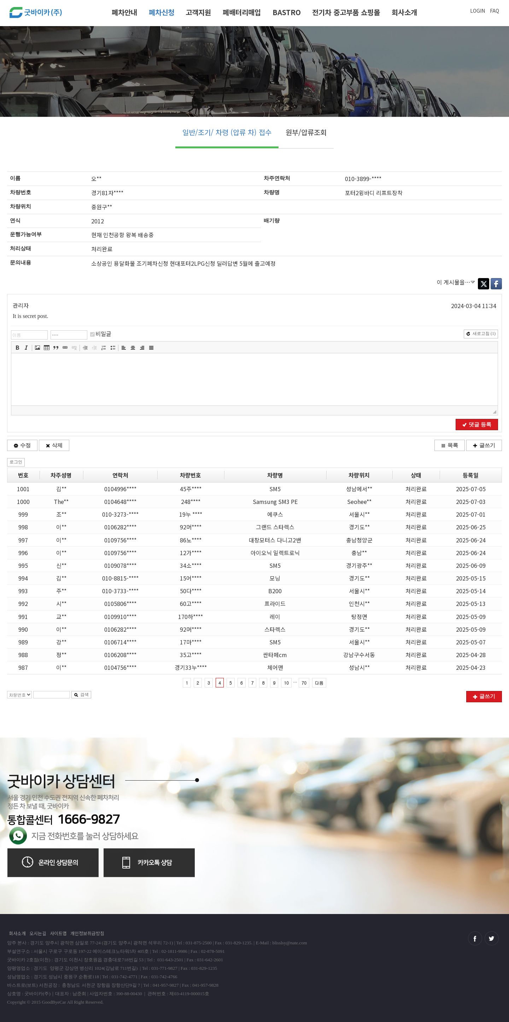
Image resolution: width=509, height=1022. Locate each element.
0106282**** (120, 527)
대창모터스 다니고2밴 (275, 540)
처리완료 (416, 489)
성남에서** (359, 489)
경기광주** (359, 565)
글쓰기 (484, 445)
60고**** (190, 603)
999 (23, 514)
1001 (23, 489)
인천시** (359, 603)
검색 (81, 694)
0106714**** (120, 642)
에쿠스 (275, 514)
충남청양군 (359, 540)
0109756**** (120, 540)
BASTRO (287, 12)
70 (304, 683)
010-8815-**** (120, 578)
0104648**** (120, 501)
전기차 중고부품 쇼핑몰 (346, 12)
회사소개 (404, 12)
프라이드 (275, 603)
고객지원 (198, 12)
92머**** (190, 527)
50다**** (190, 591)
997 (23, 540)
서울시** (359, 514)
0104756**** (120, 667)
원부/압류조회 (306, 132)
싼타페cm (275, 654)
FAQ (494, 10)
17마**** (190, 642)
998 (23, 527)
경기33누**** (191, 667)
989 (23, 642)
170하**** (190, 616)
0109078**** (120, 565)
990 (23, 629)
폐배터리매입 (242, 12)
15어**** (190, 578)
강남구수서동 (359, 654)
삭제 (54, 445)
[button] (17, 347)
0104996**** (120, 489)
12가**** (190, 552)
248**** (190, 501)
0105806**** (120, 603)
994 (23, 578)
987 (23, 667)
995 (23, 565)
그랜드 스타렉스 (275, 527)
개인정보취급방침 (87, 933)
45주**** (190, 489)
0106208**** (120, 654)
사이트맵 (58, 933)
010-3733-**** (120, 591)
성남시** (359, 667)
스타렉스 (275, 629)
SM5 (275, 489)
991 (23, 616)
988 (23, 654)
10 (286, 683)
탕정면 (359, 616)
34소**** (190, 565)
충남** (359, 552)
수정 (22, 445)
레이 (275, 616)
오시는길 (37, 933)
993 (23, 591)
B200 (275, 591)
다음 (319, 683)
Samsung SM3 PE (275, 501)
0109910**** (120, 616)
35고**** (190, 654)
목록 (449, 445)
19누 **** (190, 514)
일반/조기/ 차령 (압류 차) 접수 (226, 132)
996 (23, 552)
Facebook (496, 283)
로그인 (16, 461)
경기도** (359, 527)
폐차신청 (161, 12)
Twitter (483, 283)
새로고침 (481, 333)
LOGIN (477, 10)
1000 (23, 501)
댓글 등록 (476, 424)
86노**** (190, 540)
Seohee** (359, 501)
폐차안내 (124, 12)
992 (23, 603)
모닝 (275, 578)
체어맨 (275, 667)
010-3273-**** (120, 514)
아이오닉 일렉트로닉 (275, 552)
